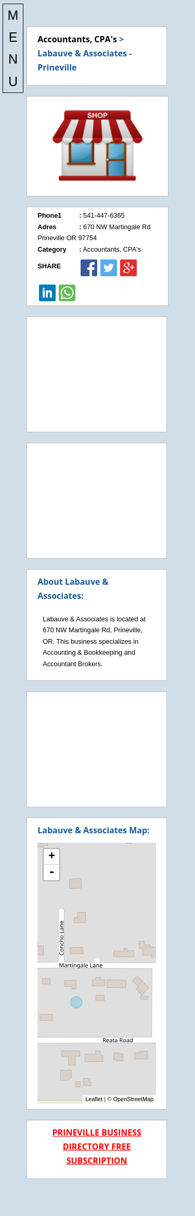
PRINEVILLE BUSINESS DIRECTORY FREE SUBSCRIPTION (96, 1146)
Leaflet (93, 1099)
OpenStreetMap (133, 1099)
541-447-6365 (104, 215)
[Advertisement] (96, 374)
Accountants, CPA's (77, 39)
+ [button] (51, 857)
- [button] (51, 872)
